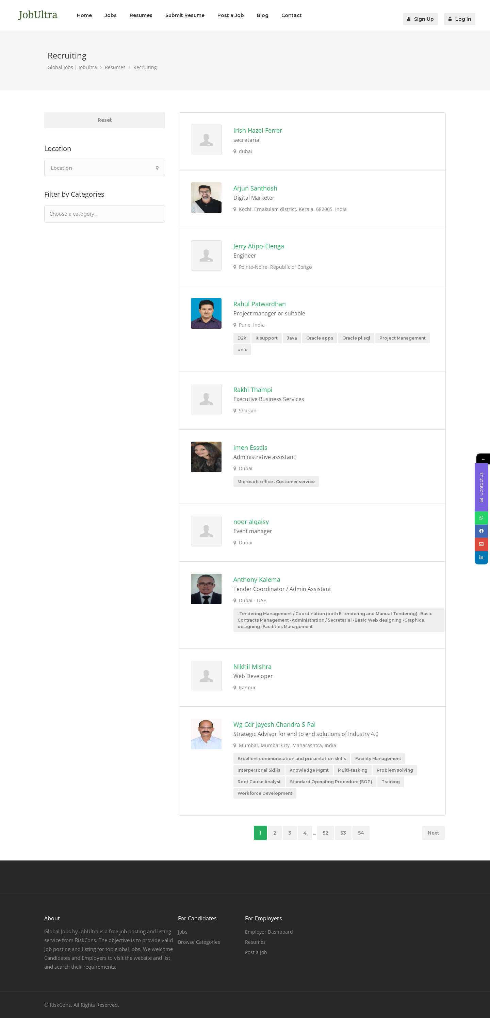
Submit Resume (185, 15)
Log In (462, 15)
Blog (262, 15)
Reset (105, 120)
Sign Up (424, 15)
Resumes (141, 15)
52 (325, 833)
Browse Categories (199, 942)
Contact (291, 15)
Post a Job (230, 15)
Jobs (111, 15)
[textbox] (83, 214)
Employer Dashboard (269, 932)
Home (84, 15)
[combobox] (104, 214)
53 (343, 833)
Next (433, 833)
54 (361, 833)
